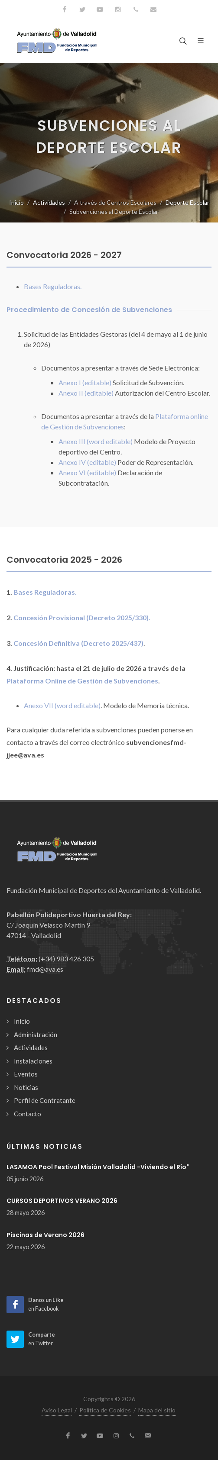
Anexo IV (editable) (87, 462)
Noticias (26, 1087)
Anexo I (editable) (85, 382)
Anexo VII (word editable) (62, 705)
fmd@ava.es (45, 969)
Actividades (49, 202)
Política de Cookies (105, 1410)
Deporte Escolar (187, 202)
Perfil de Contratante (44, 1100)
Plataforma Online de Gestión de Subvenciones (82, 681)
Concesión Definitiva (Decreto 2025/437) (78, 643)
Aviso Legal (57, 1410)
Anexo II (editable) (86, 393)
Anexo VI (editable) (87, 472)
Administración (35, 1034)
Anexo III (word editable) (96, 441)
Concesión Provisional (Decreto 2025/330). (81, 617)
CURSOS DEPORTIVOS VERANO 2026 (62, 1200)
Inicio (16, 202)
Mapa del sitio (157, 1410)
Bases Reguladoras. (52, 286)
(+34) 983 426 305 (66, 958)
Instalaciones (33, 1061)
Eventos (26, 1074)
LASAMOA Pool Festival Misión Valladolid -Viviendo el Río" (98, 1167)
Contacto (27, 1114)
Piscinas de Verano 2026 (46, 1235)
